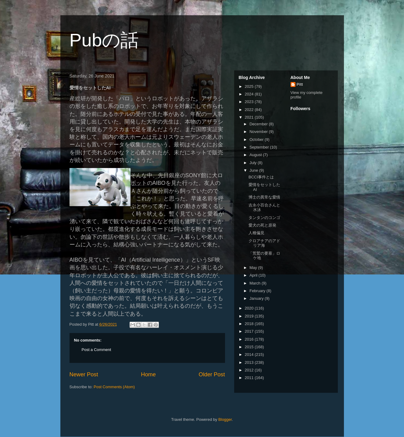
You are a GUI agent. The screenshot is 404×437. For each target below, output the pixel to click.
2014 (250, 354)
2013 (250, 362)
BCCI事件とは (261, 177)
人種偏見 (256, 233)
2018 (250, 323)
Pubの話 (104, 40)
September (259, 147)
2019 (250, 316)
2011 (250, 377)
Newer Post (84, 374)
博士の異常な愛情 (264, 197)
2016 (250, 339)
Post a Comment (96, 349)
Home (148, 374)
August (256, 154)
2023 (250, 101)
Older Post (212, 374)
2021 (250, 117)
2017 (250, 331)
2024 (250, 94)
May (253, 267)
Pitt (300, 84)
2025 (250, 86)
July (253, 162)
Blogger (225, 419)
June (254, 170)
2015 (250, 347)
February (257, 290)
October (257, 139)
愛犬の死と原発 (262, 225)
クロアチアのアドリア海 (264, 243)
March (255, 283)
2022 (250, 109)
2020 (250, 308)
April (254, 275)
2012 (250, 370)
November (259, 131)
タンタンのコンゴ (264, 217)
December (259, 124)
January (257, 298)
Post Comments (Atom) (114, 387)
